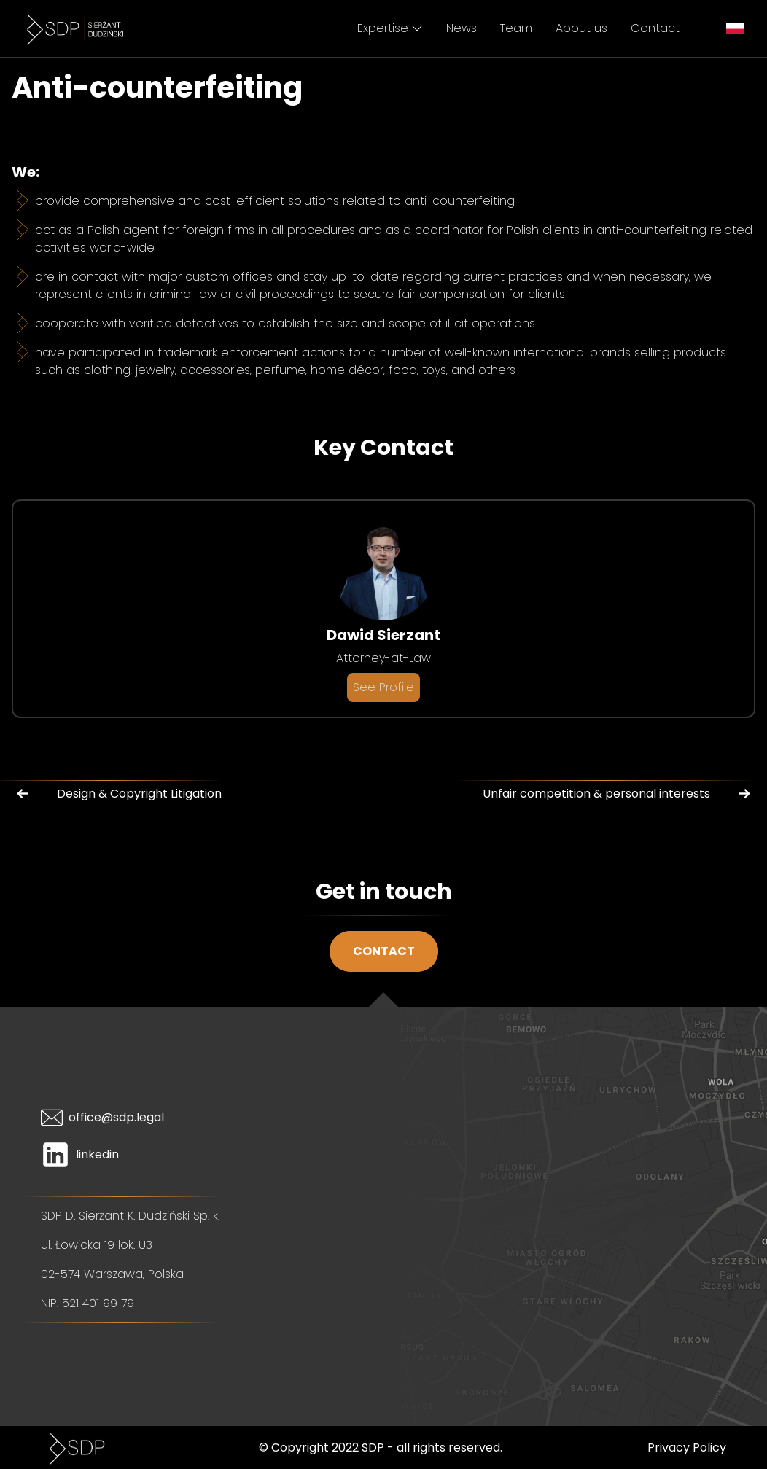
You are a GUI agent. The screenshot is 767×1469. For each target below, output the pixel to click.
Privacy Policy (686, 1447)
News (461, 28)
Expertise (390, 28)
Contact (655, 28)
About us (581, 28)
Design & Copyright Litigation (117, 793)
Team (516, 28)
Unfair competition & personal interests (619, 793)
